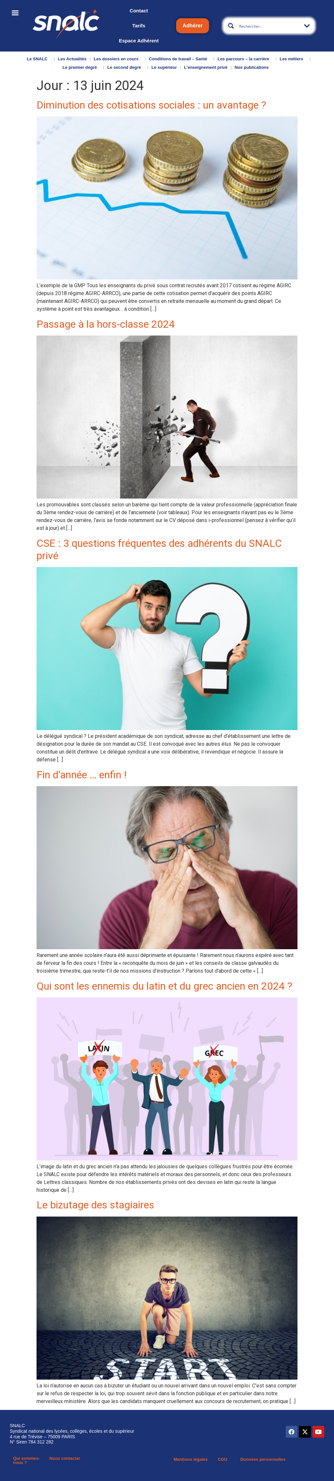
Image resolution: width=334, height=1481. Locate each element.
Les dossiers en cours (118, 59)
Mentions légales (191, 1459)
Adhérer (193, 25)
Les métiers (293, 59)
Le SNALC (39, 59)
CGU (222, 1459)
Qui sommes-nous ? (26, 1460)
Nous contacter (64, 1458)
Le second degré (125, 67)
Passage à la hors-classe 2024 (106, 324)
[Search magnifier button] (230, 25)
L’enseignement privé (205, 67)
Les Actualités (72, 58)
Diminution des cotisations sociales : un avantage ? (151, 105)
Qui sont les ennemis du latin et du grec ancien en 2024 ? (164, 986)
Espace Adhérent (139, 40)
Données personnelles (263, 1459)
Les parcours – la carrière (245, 59)
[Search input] (269, 26)
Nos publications (253, 67)
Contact (139, 10)
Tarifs (138, 25)
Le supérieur (164, 67)
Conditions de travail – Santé (179, 59)
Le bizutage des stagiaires (95, 1205)
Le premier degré (81, 67)
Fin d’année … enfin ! (82, 775)
